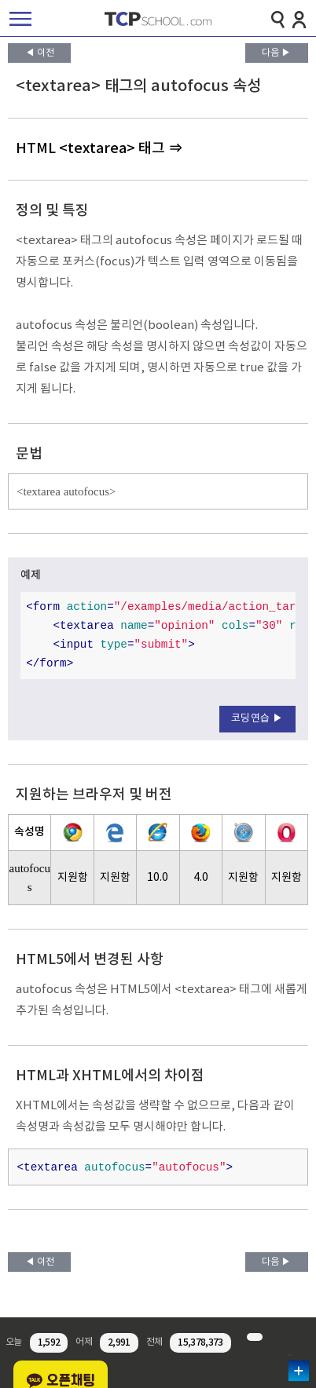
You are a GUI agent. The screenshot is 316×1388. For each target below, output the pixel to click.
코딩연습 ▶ (257, 719)
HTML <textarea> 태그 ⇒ (99, 149)
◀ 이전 (39, 53)
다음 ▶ (276, 53)
